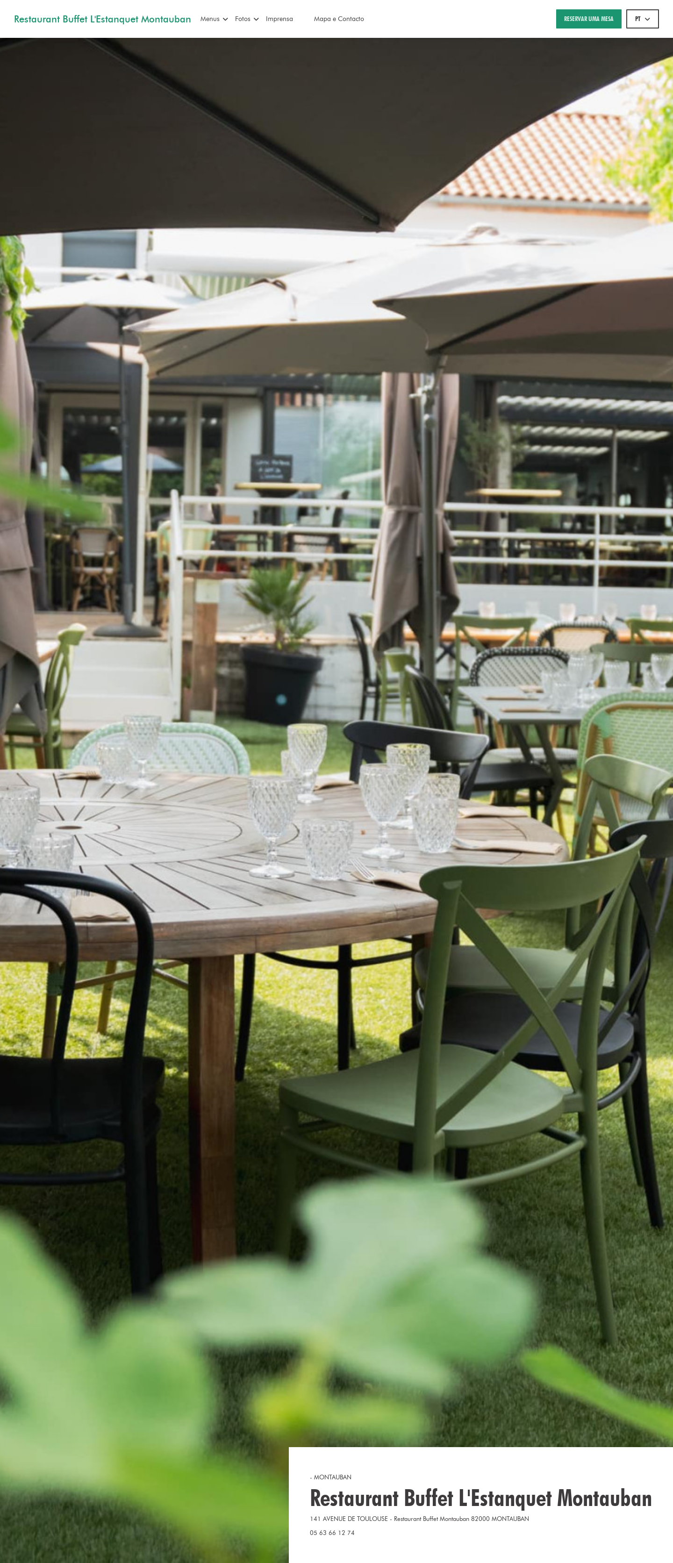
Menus (214, 19)
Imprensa (279, 19)
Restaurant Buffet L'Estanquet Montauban (102, 19)
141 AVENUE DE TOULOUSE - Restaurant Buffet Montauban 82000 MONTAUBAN (453, 1518)
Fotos (247, 19)
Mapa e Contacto (339, 19)
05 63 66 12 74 (332, 1532)
